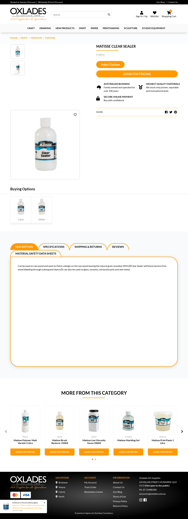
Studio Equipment (153, 28)
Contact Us (173, 2)
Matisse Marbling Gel (128, 440)
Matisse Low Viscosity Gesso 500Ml (94, 441)
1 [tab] (92, 459)
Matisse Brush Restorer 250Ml (59, 441)
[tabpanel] (25, 431)
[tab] (24, 246)
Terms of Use (119, 496)
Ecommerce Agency (83, 513)
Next (182, 431)
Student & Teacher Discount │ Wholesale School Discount (36, 2)
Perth (61, 496)
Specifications (53, 246)
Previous (6, 431)
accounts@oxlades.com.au (152, 493)
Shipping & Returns (88, 246)
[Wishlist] (154, 14)
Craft (31, 28)
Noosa (62, 487)
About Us (118, 482)
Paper (94, 28)
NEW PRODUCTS (65, 28)
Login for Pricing (137, 74)
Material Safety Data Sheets (35, 253)
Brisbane (63, 482)
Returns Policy (120, 505)
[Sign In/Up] (141, 14)
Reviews (118, 246)
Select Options (110, 64)
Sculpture (130, 28)
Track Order (90, 487)
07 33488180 (150, 489)
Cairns (62, 491)
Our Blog (160, 2)
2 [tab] (95, 459)
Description (24, 246)
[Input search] (81, 14)
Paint (82, 28)
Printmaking (111, 28)
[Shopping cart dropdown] (169, 14)
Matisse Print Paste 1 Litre (163, 441)
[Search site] (109, 14)
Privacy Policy (120, 501)
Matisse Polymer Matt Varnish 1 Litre (25, 441)
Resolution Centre (93, 491)
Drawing (45, 28)
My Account (90, 482)
